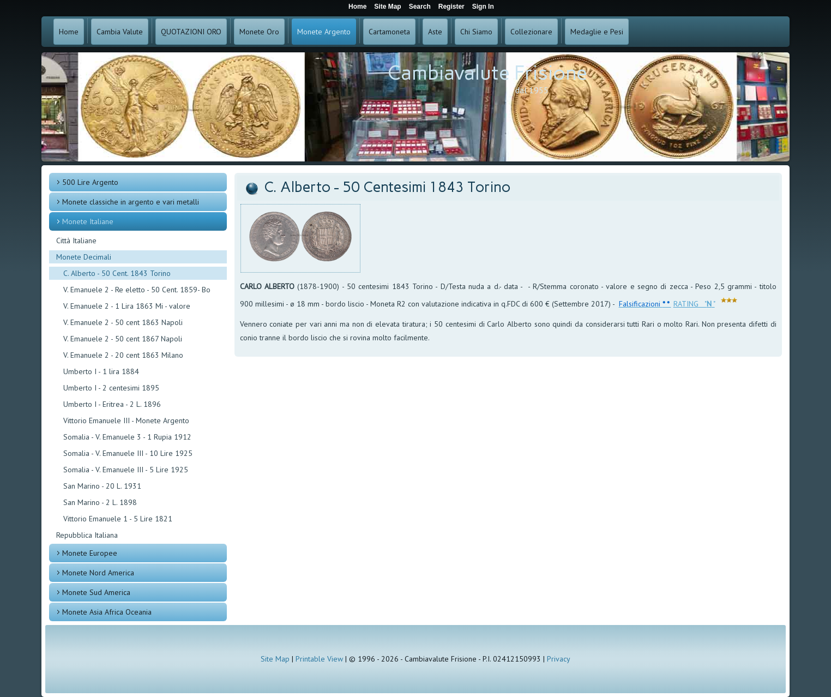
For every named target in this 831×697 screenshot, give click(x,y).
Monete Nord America (98, 573)
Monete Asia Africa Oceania (107, 612)
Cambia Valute (120, 32)
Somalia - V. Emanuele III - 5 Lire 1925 (125, 469)
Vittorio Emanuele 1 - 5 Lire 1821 (117, 519)
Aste (435, 32)
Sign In (483, 6)
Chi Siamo (476, 32)
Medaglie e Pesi (596, 32)
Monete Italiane (87, 221)
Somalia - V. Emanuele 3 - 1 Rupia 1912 (127, 437)
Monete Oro (259, 32)
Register (451, 6)
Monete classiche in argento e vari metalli (130, 202)
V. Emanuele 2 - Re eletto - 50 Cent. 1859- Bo (136, 290)
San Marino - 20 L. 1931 (102, 486)
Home (69, 32)
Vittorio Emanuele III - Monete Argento (126, 420)
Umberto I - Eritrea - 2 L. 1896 (112, 404)
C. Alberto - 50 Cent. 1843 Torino (117, 273)
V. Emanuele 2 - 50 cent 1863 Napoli (123, 322)
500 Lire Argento (90, 182)
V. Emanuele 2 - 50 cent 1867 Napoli (122, 339)
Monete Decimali (83, 257)
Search (420, 6)
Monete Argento (324, 32)
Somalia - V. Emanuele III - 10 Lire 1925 (127, 453)
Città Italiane (76, 240)
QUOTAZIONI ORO (191, 32)
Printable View (319, 659)
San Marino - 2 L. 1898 (100, 502)
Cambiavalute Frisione (487, 73)
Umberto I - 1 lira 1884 (101, 371)
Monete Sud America (96, 592)
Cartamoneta (389, 32)
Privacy (558, 659)
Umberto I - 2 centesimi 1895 (111, 388)
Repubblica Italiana (87, 535)
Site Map (275, 659)
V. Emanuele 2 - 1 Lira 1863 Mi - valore (126, 306)
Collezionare (531, 32)
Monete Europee (89, 553)
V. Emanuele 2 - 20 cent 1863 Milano (123, 355)
